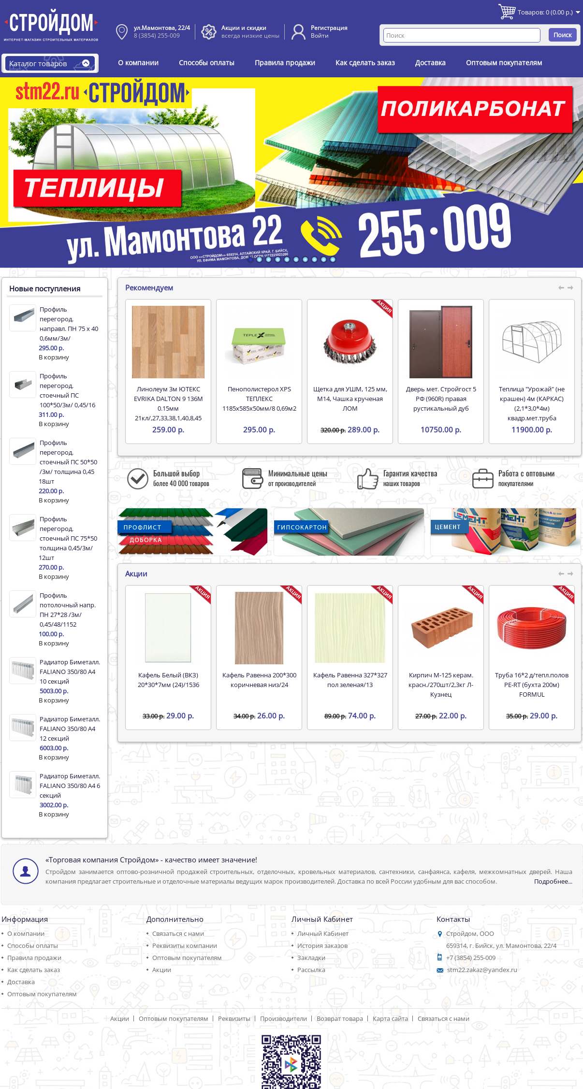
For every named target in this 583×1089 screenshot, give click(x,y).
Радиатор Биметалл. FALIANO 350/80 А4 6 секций (70, 786)
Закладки (311, 957)
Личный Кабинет (323, 933)
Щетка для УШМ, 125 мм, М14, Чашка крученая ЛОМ (350, 399)
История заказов (322, 945)
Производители (283, 1018)
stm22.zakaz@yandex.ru (482, 969)
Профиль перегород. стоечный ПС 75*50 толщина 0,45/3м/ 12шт (68, 538)
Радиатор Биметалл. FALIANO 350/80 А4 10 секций (70, 672)
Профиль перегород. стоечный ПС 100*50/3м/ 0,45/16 (67, 390)
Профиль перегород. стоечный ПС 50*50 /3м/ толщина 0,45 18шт (68, 462)
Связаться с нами (178, 933)
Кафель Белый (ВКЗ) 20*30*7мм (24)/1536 (168, 680)
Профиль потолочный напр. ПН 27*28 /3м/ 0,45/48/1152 (68, 610)
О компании (138, 62)
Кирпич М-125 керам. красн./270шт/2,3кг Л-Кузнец (440, 685)
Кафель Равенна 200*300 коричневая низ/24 (259, 680)
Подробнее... (553, 881)
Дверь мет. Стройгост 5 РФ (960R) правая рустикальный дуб (441, 399)
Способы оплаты (206, 62)
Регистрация (329, 28)
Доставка (430, 62)
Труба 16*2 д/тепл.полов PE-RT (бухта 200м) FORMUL (531, 685)
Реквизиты (234, 1018)
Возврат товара (340, 1018)
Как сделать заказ (365, 62)
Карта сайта (390, 1018)
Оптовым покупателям (504, 62)
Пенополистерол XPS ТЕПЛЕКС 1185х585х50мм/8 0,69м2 (259, 399)
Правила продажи (285, 62)
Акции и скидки (243, 28)
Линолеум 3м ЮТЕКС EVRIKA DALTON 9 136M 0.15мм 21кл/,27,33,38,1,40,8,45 (168, 403)
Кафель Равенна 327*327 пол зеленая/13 (350, 680)
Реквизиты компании (184, 945)
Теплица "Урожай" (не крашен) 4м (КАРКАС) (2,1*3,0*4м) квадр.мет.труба (532, 403)
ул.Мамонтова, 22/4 (162, 28)
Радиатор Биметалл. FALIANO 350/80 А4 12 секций (70, 729)
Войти (320, 35)
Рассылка (311, 969)
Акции (161, 969)
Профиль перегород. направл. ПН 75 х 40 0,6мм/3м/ (69, 324)
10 (332, 259)
